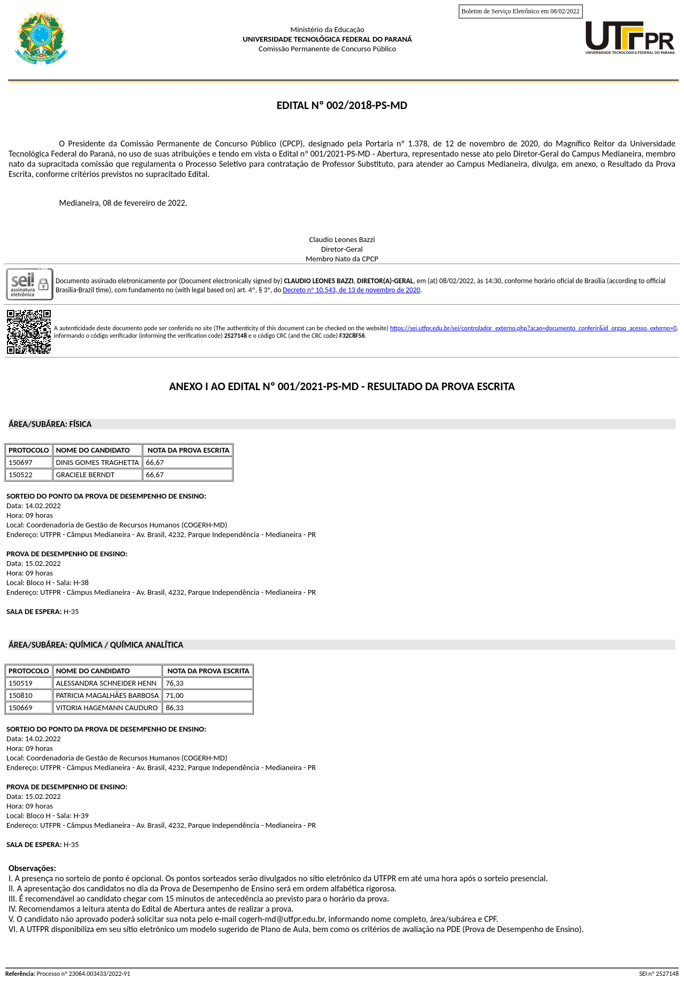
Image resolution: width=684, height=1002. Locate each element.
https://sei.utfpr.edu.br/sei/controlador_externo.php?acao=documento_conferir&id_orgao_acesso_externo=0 (533, 328)
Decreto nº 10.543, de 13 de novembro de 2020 (351, 289)
